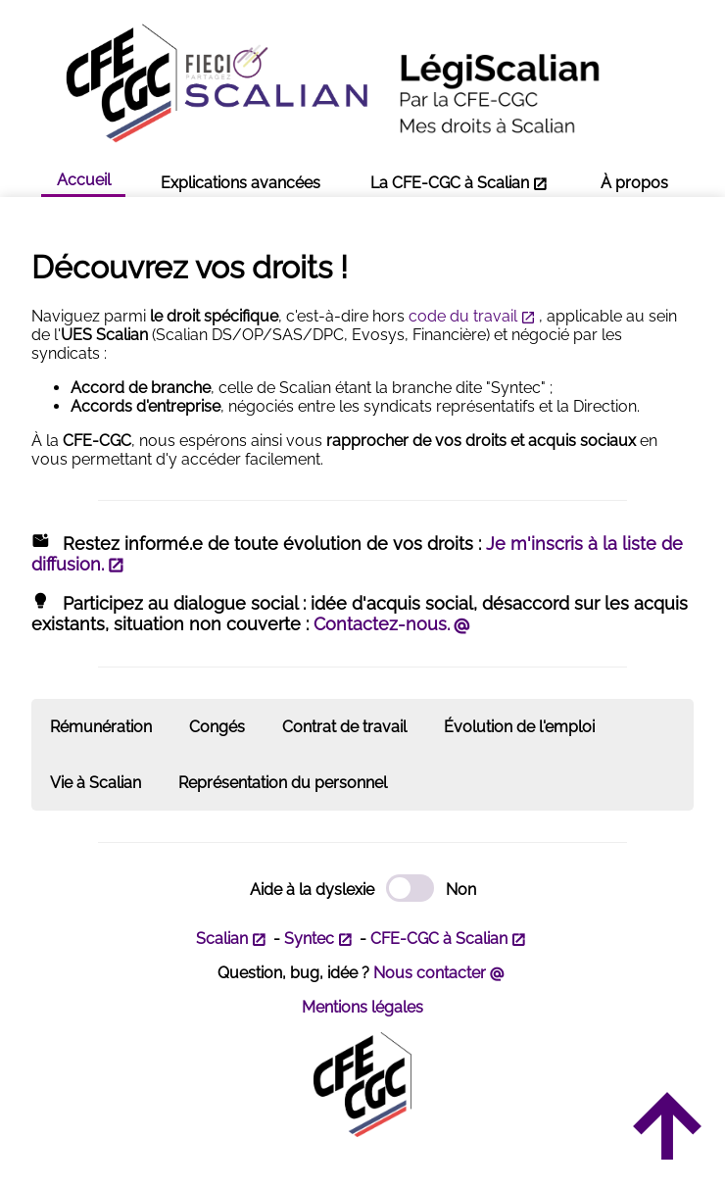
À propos (634, 182)
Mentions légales (362, 1007)
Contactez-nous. (382, 624)
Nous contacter (429, 973)
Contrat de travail (344, 727)
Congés (217, 727)
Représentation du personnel (282, 782)
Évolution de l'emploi (519, 727)
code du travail (463, 316)
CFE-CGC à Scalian (439, 938)
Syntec (309, 938)
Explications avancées (240, 182)
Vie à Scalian (95, 782)
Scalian (222, 938)
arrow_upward (665, 1128)
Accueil (84, 180)
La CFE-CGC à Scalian (449, 182)
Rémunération (101, 727)
